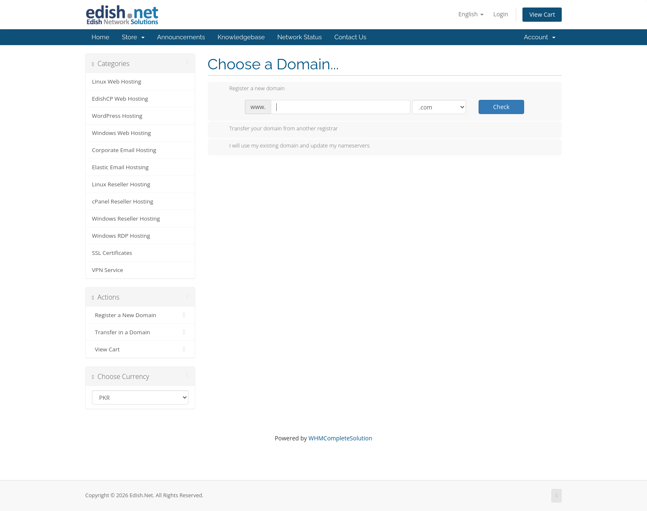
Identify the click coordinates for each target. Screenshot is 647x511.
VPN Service (107, 270)
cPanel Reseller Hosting (122, 201)
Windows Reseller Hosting (126, 218)
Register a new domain (250, 89)
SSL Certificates (112, 253)
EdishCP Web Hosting (120, 98)
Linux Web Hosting (116, 81)
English (471, 14)
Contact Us (350, 37)
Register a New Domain (140, 315)
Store (133, 37)
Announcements (181, 37)
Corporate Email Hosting (124, 150)
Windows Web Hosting (121, 133)
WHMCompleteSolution (340, 438)
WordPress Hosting (117, 115)
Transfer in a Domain (140, 332)
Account (539, 37)
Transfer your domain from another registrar (277, 129)
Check (501, 107)
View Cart (542, 14)
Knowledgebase (241, 37)
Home (100, 37)
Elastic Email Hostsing (120, 167)
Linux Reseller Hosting (121, 184)
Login (500, 14)
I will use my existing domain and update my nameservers (293, 146)
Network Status (299, 37)
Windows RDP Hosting (121, 235)
